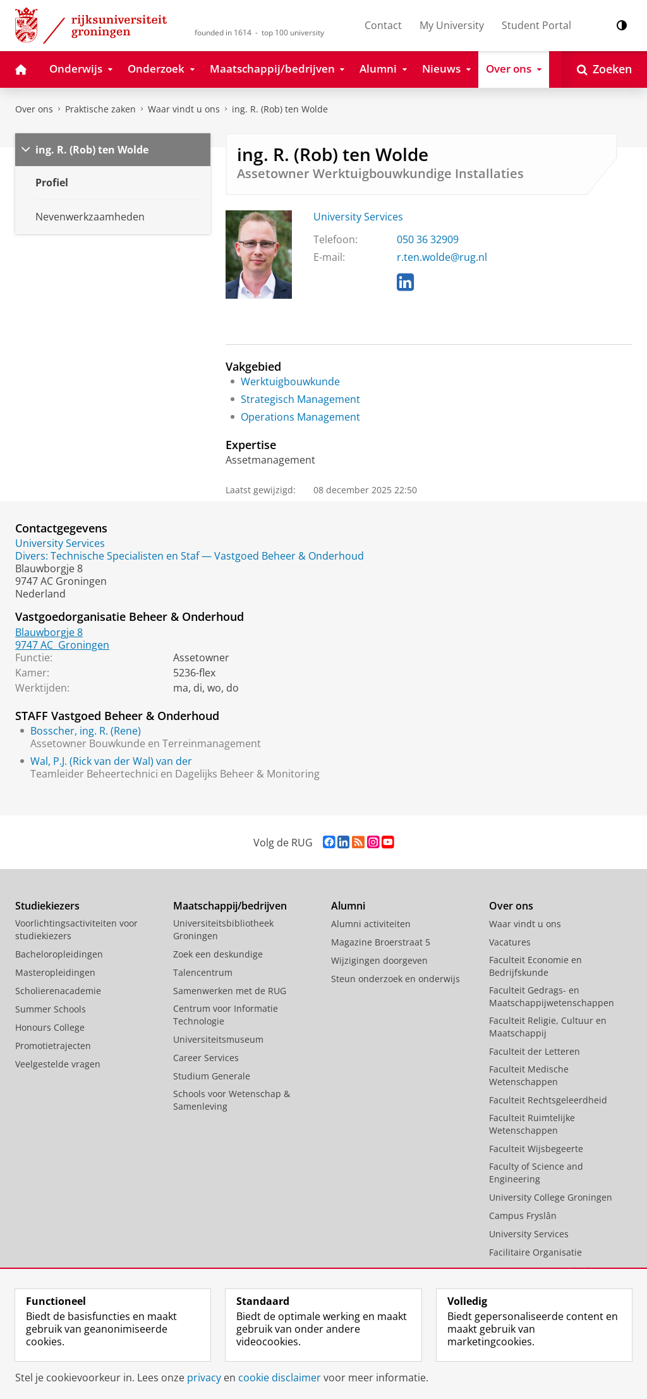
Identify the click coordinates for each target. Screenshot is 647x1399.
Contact (383, 25)
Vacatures (510, 942)
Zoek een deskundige (218, 954)
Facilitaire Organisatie (535, 1252)
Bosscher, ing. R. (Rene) (85, 731)
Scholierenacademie (58, 991)
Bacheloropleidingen (59, 954)
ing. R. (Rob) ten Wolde (280, 109)
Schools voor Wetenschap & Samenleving (231, 1100)
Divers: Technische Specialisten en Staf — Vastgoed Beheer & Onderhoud (189, 556)
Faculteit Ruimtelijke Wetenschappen (532, 1124)
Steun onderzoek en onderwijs (395, 979)
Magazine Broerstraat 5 (380, 942)
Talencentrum (203, 972)
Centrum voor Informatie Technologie (225, 1014)
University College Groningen (550, 1197)
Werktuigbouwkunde (290, 381)
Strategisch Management (300, 399)
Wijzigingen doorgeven (379, 960)
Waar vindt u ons (184, 109)
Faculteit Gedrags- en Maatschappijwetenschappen (551, 996)
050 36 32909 (428, 239)
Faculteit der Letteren (534, 1051)
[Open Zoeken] (604, 69)
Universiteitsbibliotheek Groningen (223, 929)
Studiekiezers (47, 905)
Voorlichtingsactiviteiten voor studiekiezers (76, 929)
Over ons (34, 109)
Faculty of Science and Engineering (536, 1172)
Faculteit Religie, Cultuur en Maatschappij (548, 1026)
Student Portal (536, 25)
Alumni (348, 905)
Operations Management (300, 417)
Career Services (206, 1058)
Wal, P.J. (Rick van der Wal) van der (111, 761)
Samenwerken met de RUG (229, 991)
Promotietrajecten (53, 1046)
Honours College (50, 1027)
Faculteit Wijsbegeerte (536, 1149)
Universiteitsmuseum (218, 1039)
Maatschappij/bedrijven (230, 905)
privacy (204, 1377)
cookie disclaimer (279, 1377)
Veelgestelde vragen (57, 1064)
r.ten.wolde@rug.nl (442, 257)
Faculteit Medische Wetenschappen (529, 1075)
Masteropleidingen (55, 972)
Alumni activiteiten (371, 924)
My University (452, 25)
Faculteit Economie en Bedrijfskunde (535, 966)
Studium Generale (211, 1076)
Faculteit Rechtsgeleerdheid (548, 1100)
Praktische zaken (100, 109)
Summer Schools (50, 1009)
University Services (358, 217)
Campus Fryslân (523, 1216)
